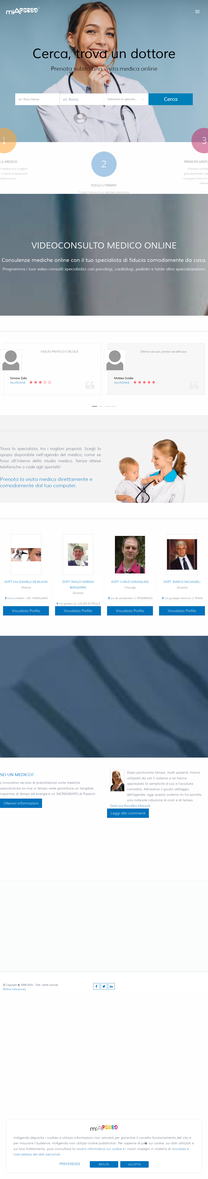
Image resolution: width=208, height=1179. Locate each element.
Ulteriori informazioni (21, 803)
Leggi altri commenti (127, 813)
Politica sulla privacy (14, 989)
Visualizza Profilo (26, 611)
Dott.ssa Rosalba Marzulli (130, 806)
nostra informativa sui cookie (99, 1149)
